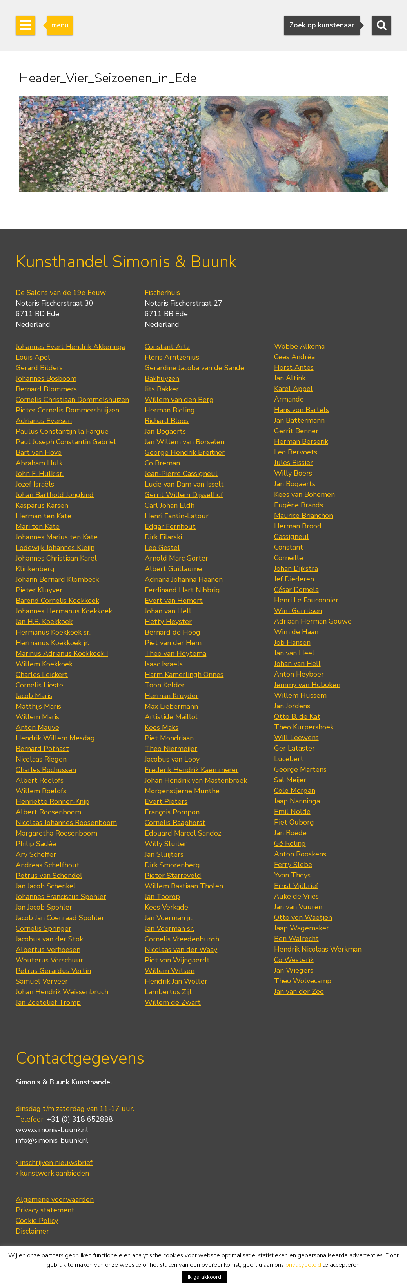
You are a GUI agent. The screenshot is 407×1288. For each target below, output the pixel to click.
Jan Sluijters (164, 854)
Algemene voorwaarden (55, 1199)
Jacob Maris (34, 695)
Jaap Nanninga (297, 801)
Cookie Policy (37, 1220)
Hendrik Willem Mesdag (55, 738)
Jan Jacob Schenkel (46, 886)
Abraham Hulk (39, 463)
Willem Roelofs (41, 791)
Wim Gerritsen (298, 610)
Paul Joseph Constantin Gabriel (66, 442)
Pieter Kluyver (39, 590)
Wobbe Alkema (299, 346)
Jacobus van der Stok (49, 939)
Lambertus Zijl (168, 992)
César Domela (296, 589)
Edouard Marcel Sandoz (183, 833)
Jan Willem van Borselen (184, 442)
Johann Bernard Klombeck (57, 579)
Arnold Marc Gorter (176, 558)
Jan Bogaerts (165, 431)
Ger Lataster (294, 748)
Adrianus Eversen (44, 420)
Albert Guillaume (173, 568)
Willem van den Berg (179, 399)
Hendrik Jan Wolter (176, 981)
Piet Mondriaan (169, 738)
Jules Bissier (293, 462)
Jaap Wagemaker (301, 928)
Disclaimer (32, 1231)
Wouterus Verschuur (49, 960)
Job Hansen (292, 642)
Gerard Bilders (39, 368)
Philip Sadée (36, 843)
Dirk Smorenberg (172, 865)
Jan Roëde (290, 833)
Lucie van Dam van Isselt (184, 484)
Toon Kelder (165, 685)
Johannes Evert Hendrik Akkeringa (70, 346)
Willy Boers (293, 473)
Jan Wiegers (293, 970)
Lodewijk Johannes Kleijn (55, 547)
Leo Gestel (162, 547)
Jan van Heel (294, 653)
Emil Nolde (292, 811)
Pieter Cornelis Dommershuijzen (67, 410)
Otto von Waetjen (303, 917)
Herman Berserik (301, 441)
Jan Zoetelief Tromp (48, 1002)
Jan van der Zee (299, 991)
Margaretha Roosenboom (56, 833)
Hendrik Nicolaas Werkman (318, 949)
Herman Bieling (170, 410)
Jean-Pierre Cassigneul (181, 473)
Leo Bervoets (295, 452)
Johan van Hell (168, 611)
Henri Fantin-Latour (177, 516)
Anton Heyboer (299, 674)
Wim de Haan (296, 632)
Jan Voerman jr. (169, 918)
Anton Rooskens (300, 854)
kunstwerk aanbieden (52, 1173)
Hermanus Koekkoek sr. (53, 632)
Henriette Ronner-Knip (52, 801)
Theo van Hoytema (175, 653)
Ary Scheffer (36, 854)
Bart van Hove (39, 452)
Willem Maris (37, 717)
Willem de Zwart (173, 1002)
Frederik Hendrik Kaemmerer (191, 769)
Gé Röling (290, 843)
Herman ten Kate (43, 516)
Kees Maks (161, 727)
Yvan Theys (292, 875)
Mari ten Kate (38, 526)
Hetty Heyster (168, 621)
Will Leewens (296, 737)
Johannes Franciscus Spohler (61, 896)
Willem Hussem (300, 695)
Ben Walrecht (296, 938)
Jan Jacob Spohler (44, 907)
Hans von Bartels (301, 409)
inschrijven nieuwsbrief (54, 1162)
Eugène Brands (298, 505)
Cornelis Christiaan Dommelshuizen (72, 399)
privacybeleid (303, 1265)
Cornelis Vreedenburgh (182, 939)
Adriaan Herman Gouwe (313, 621)
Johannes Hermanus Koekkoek (64, 611)
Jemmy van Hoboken (307, 684)
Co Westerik (294, 959)
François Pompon (172, 812)
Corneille (288, 558)
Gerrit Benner (296, 431)
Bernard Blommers (46, 389)
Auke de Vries (296, 896)
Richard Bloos (167, 420)
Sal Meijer (290, 780)
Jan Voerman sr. (169, 928)
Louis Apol (33, 357)
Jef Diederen (294, 579)
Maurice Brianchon (303, 515)
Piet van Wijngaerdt (177, 960)
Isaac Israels (164, 664)
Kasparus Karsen (42, 505)
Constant (288, 547)
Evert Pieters (166, 801)
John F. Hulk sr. (40, 473)
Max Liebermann (171, 706)
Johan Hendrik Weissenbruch (62, 992)
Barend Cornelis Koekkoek (57, 600)
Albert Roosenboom (48, 812)
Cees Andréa (294, 357)
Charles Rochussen (46, 769)
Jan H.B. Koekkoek (44, 621)
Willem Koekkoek (44, 664)
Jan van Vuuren (298, 907)
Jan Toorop (162, 896)
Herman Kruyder (171, 695)
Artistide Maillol (171, 717)
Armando (289, 399)
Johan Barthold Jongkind (55, 494)
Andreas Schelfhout (48, 865)
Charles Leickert (42, 674)
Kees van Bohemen (304, 494)
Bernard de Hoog (172, 632)
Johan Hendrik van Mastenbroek (196, 780)
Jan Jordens (292, 706)
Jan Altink (289, 378)
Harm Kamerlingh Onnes (184, 674)
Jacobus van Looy (172, 759)
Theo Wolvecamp (302, 981)
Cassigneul (291, 536)
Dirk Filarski (163, 537)
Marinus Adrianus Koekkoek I (62, 653)
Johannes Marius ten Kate (57, 537)
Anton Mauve (37, 727)
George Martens (300, 769)
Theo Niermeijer (171, 748)
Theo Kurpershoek (304, 727)
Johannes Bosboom (46, 378)
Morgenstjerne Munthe (182, 791)
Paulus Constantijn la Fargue (62, 431)
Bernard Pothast (42, 748)
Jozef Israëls (35, 484)
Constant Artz (167, 346)
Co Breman (162, 463)
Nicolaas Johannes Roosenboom (66, 822)
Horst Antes (294, 367)
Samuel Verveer (42, 981)
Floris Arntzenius (172, 357)
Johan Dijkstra (296, 568)
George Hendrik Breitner (185, 452)
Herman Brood (298, 526)
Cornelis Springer (43, 928)
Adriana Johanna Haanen (184, 579)
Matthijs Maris (38, 706)
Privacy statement (45, 1210)
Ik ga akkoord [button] (204, 1277)
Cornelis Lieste (39, 685)
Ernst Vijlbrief (296, 885)
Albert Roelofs (40, 780)
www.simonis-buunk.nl (52, 1129)
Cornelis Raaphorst (175, 822)
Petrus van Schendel (49, 875)
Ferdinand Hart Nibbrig (182, 590)
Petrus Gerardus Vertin (53, 970)
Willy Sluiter (166, 843)
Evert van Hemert (174, 600)
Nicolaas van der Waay (181, 949)
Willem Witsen (169, 970)
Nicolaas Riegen (41, 759)
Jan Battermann (299, 420)
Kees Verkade (166, 907)
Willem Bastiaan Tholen (184, 886)
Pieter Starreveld (173, 875)
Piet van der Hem (173, 643)
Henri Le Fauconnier (306, 600)
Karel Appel (293, 388)
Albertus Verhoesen (48, 949)
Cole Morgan (294, 790)
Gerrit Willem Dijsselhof (184, 494)
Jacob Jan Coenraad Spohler (60, 918)
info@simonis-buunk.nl (52, 1140)
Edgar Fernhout (170, 526)
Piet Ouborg (294, 822)
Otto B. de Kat (297, 716)
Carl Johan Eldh (169, 505)
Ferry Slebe (293, 864)
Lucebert (288, 758)
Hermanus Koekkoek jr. (52, 643)
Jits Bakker (162, 389)
